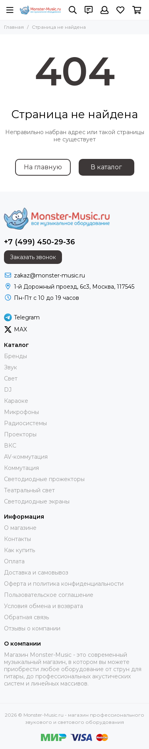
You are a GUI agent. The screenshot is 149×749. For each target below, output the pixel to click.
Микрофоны (21, 412)
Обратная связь (26, 617)
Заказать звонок (33, 257)
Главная (14, 27)
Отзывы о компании (32, 628)
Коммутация (21, 468)
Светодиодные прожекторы (44, 479)
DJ (8, 389)
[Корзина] (136, 10)
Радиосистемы (25, 423)
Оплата (14, 561)
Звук (10, 367)
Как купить (19, 550)
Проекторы (20, 434)
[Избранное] (120, 10)
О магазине (20, 527)
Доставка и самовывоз (36, 572)
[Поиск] (73, 10)
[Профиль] (104, 10)
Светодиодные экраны (37, 501)
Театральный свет (29, 490)
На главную (43, 167)
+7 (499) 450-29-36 (39, 242)
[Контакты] (89, 10)
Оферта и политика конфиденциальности (64, 583)
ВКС (10, 445)
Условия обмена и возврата (43, 606)
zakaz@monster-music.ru (49, 275)
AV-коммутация (26, 456)
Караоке (16, 400)
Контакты (17, 539)
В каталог (106, 167)
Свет (10, 378)
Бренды (15, 356)
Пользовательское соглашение (48, 594)
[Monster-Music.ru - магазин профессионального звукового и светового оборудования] (40, 10)
